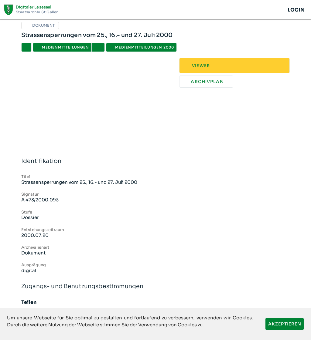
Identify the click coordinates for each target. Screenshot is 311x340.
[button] (98, 47)
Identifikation (155, 161)
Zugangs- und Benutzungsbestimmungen (155, 286)
